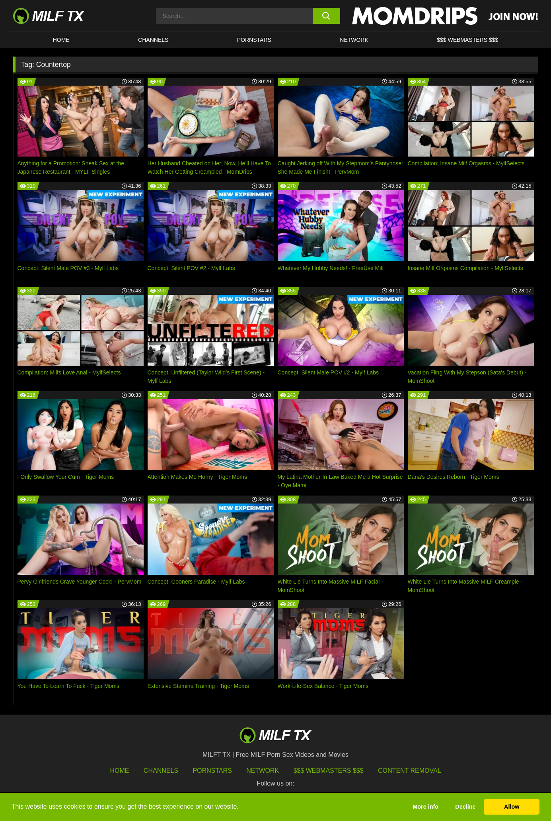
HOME (61, 40)
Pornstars (254, 40)
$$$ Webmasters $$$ (329, 770)
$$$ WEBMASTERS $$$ (467, 40)
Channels (161, 770)
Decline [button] (465, 806)
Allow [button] (511, 806)
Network (354, 40)
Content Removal (409, 770)
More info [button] (425, 806)
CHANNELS (153, 40)
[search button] (326, 16)
